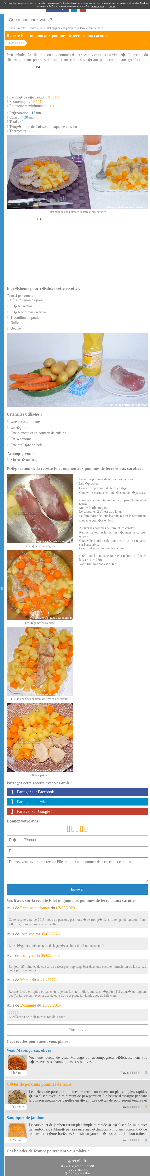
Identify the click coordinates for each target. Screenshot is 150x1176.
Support (77, 1173)
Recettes (83, 1170)
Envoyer (77, 889)
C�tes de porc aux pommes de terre (39, 1084)
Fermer (112, 6)
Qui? (67, 1173)
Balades (71, 1170)
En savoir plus (97, 6)
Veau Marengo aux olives (29, 1050)
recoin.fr (79, 1160)
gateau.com (84, 1165)
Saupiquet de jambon (25, 1117)
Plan (87, 1173)
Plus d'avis (77, 1029)
